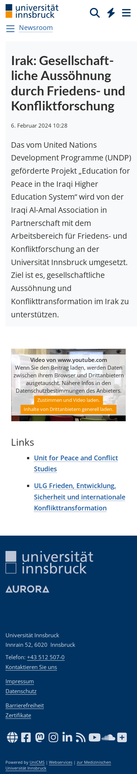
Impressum (19, 681)
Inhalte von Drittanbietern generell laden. (68, 409)
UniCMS (37, 762)
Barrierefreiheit (24, 705)
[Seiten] (125, 12)
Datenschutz (21, 691)
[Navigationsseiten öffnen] (10, 28)
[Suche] (95, 12)
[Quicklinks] (111, 12)
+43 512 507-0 (46, 657)
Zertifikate (18, 715)
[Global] (109, 11)
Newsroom (36, 27)
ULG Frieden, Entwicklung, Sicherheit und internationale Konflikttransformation (79, 496)
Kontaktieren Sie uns (31, 667)
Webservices (60, 762)
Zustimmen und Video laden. (68, 400)
